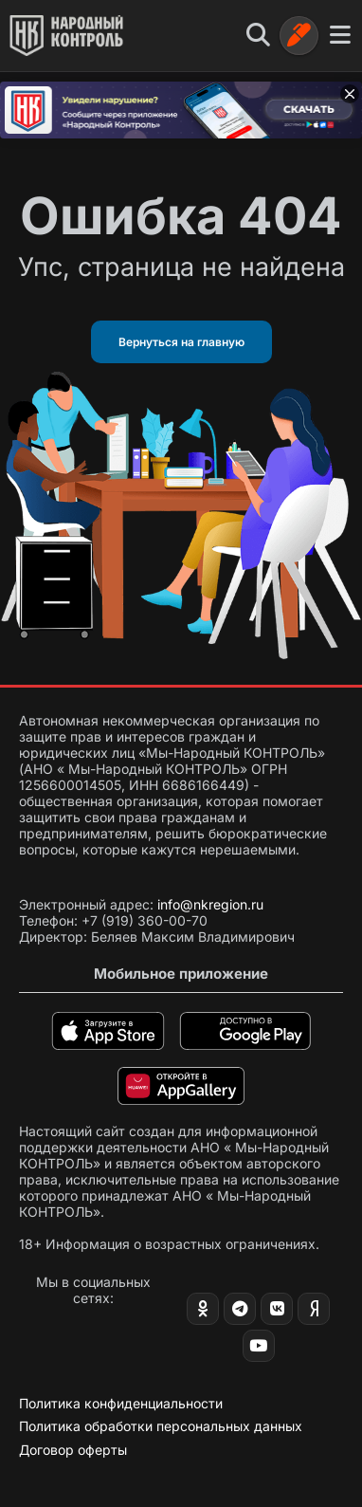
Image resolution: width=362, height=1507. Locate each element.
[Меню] (340, 35)
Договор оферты (73, 1450)
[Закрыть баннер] (349, 93)
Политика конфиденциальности (121, 1403)
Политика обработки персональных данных (160, 1426)
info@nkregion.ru (210, 904)
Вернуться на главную (181, 342)
